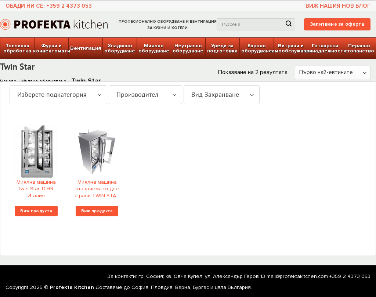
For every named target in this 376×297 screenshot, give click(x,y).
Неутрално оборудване (188, 48)
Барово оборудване (256, 48)
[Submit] (288, 24)
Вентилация (85, 48)
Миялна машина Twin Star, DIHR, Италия (36, 189)
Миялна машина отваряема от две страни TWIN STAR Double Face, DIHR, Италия (97, 190)
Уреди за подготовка (222, 48)
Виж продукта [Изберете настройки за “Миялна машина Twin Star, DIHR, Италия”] (36, 210)
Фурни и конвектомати (51, 48)
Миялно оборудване (153, 48)
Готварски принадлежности (325, 48)
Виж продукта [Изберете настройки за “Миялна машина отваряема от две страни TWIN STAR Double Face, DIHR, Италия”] (97, 210)
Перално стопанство (359, 48)
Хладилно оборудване (119, 48)
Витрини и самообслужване (291, 48)
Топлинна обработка (17, 48)
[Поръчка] (332, 73)
